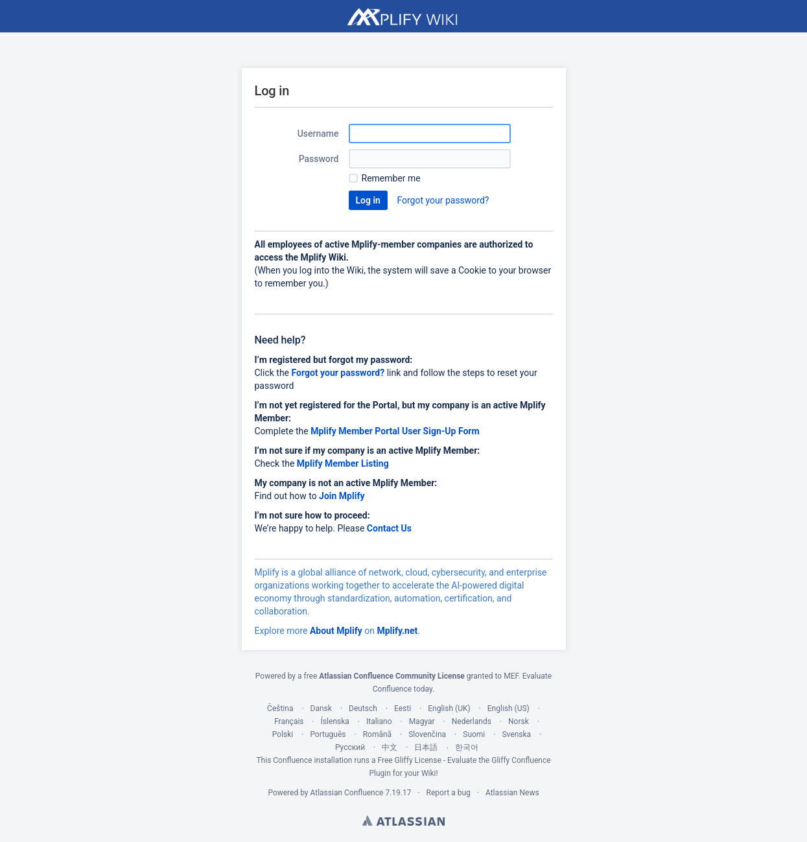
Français (288, 721)
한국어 (466, 747)
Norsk (518, 721)
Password (319, 159)
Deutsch (363, 708)
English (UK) (449, 708)
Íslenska (335, 721)
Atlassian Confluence (347, 792)
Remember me (391, 178)
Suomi (474, 734)
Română (377, 734)
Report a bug (449, 792)
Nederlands (471, 721)
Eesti (402, 708)
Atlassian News (512, 792)
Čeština (280, 708)
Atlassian (403, 820)
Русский (350, 747)
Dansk (321, 708)
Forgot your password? (443, 200)
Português (327, 734)
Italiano (379, 721)
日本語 (426, 747)
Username (318, 133)
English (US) (508, 708)
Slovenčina (427, 734)
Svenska (516, 734)
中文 (389, 747)
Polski (282, 734)
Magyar (422, 721)
